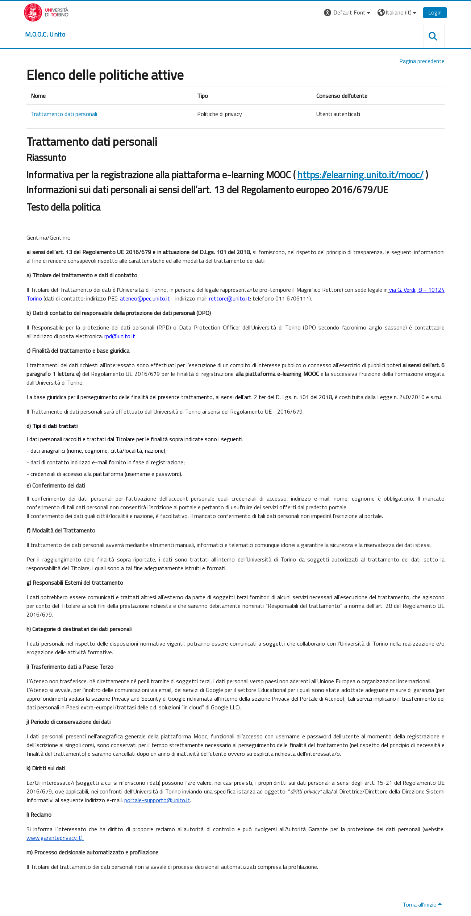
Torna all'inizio (422, 904)
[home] (45, 34)
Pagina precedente (422, 61)
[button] (348, 12)
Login (435, 12)
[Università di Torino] (46, 11)
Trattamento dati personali (64, 113)
